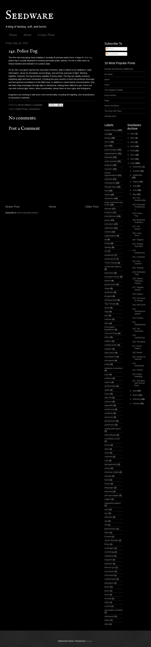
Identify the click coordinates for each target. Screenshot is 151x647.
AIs (105, 251)
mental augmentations (110, 174)
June (135, 190)
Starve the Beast (111, 105)
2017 (132, 155)
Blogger (89, 641)
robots (107, 194)
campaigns (109, 548)
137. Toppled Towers (138, 288)
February (137, 399)
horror (107, 142)
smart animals (110, 161)
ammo (107, 445)
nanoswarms (34, 109)
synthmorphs (110, 386)
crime (106, 453)
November (137, 167)
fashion (107, 280)
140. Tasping (137, 268)
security (107, 598)
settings (107, 247)
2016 (132, 159)
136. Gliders (137, 294)
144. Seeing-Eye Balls (137, 245)
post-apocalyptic (111, 495)
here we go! (109, 567)
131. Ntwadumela (139, 323)
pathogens (109, 583)
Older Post (91, 206)
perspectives (109, 421)
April (135, 391)
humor (107, 484)
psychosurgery (110, 149)
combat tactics (110, 345)
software (108, 378)
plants (107, 587)
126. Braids (137, 352)
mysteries (108, 413)
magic (107, 288)
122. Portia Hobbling (137, 375)
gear (106, 146)
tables (107, 620)
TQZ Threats (110, 304)
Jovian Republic (111, 540)
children (107, 341)
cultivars (108, 349)
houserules (109, 571)
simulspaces (109, 183)
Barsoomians (110, 529)
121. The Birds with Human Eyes (138, 383)
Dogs (106, 100)
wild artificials (110, 435)
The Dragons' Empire (113, 90)
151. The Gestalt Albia (139, 199)
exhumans (108, 224)
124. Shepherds (138, 364)
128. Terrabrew (138, 342)
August (136, 181)
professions (109, 425)
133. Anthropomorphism (138, 311)
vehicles (108, 319)
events (107, 468)
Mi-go (106, 544)
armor (107, 308)
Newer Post (12, 206)
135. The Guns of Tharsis (138, 299)
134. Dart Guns (139, 305)
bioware (107, 208)
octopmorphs (110, 579)
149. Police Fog (137, 214)
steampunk (109, 616)
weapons (108, 165)
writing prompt (110, 300)
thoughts (108, 296)
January (136, 403)
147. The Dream (136, 227)
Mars (106, 323)
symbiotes (108, 292)
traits (106, 624)
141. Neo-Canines (137, 262)
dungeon (108, 560)
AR (105, 525)
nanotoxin (108, 417)
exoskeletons (110, 356)
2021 (132, 138)
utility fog (88, 57)
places (107, 220)
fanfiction (108, 563)
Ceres (107, 394)
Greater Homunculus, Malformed (118, 69)
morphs (107, 232)
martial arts (109, 409)
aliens (107, 337)
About (27, 35)
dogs (106, 311)
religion (107, 499)
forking (107, 243)
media (107, 364)
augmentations (110, 153)
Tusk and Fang (110, 333)
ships (106, 602)
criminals (108, 456)
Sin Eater (108, 74)
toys (106, 513)
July (135, 186)
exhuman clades (111, 472)
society (107, 606)
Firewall (107, 536)
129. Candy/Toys (138, 336)
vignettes (108, 179)
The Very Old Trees (112, 111)
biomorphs (109, 273)
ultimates (108, 517)
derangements (110, 464)
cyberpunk (108, 556)
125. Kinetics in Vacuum (139, 358)
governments (110, 284)
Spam (107, 79)
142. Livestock (138, 257)
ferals (106, 480)
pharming (108, 491)
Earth (106, 532)
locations (108, 212)
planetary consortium (113, 368)
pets (106, 315)
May (135, 194)
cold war (108, 401)
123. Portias (137, 370)
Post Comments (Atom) (27, 213)
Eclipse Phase (46, 35)
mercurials (108, 575)
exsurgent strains (111, 277)
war (106, 521)
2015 (132, 163)
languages (108, 487)
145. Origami (138, 240)
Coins (107, 85)
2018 (132, 150)
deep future (109, 353)
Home (13, 35)
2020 (132, 142)
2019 (132, 146)
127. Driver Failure (137, 347)
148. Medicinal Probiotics (138, 221)
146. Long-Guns (137, 234)
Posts (109, 49)
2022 (132, 134)
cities (106, 449)
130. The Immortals (137, 329)
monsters (108, 169)
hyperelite (108, 405)
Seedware (29, 15)
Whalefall (108, 157)
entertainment (110, 216)
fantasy (107, 138)
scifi (106, 134)
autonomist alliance (112, 266)
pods (106, 374)
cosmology (109, 552)
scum (106, 594)
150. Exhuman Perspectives (138, 206)
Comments (112, 54)
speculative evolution (113, 610)
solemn (107, 382)
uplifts (107, 390)
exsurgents (109, 360)
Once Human (110, 95)
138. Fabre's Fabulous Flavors (137, 280)
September (137, 175)
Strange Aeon (110, 116)
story (106, 509)
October (136, 171)
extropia (107, 476)
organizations (110, 236)
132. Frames (137, 318)
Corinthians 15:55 (112, 439)
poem (106, 591)
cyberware (108, 228)
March (136, 395)
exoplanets (109, 255)
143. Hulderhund (138, 251)
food (106, 190)
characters (109, 198)
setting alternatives (112, 429)
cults (106, 460)
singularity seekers (112, 503)
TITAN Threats (110, 263)
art (105, 239)
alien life (108, 397)
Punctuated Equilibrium (109, 328)
